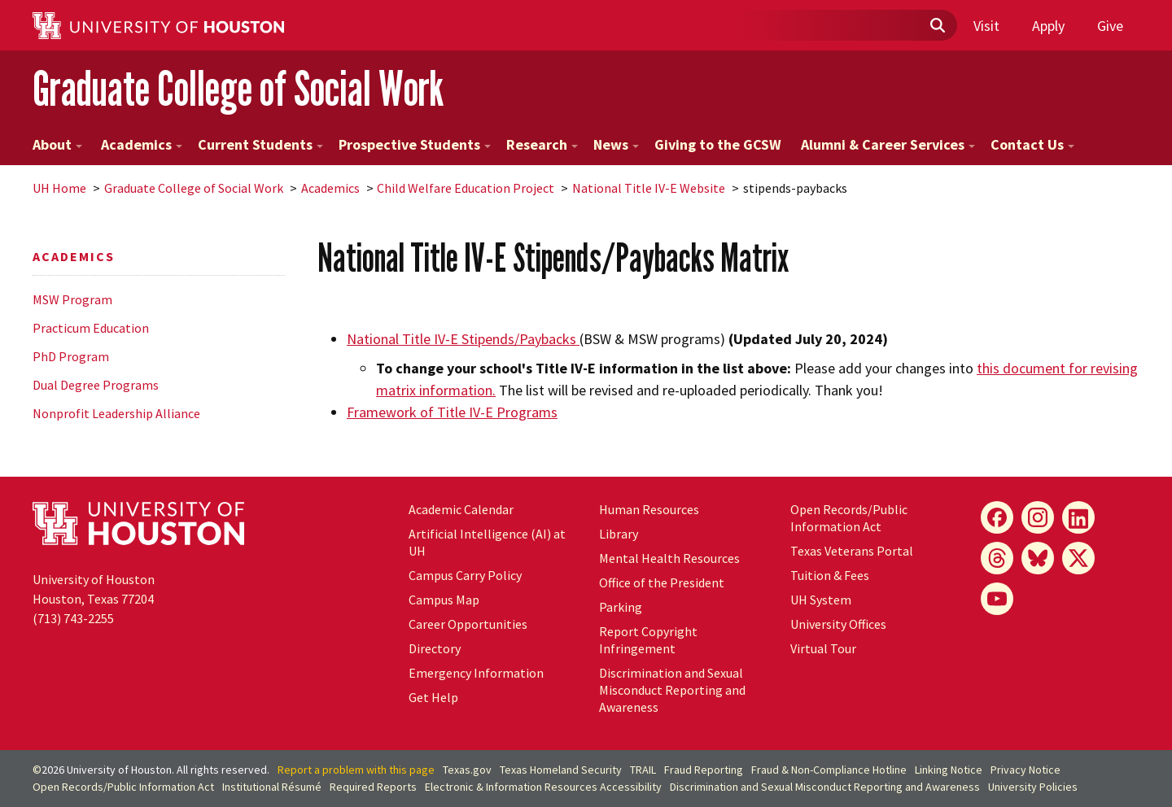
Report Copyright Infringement (648, 640)
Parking (620, 607)
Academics (140, 144)
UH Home (59, 188)
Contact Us (1032, 144)
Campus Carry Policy (465, 575)
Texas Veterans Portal (851, 551)
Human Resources (649, 509)
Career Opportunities (468, 624)
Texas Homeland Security (561, 769)
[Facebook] (997, 517)
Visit (986, 25)
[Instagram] (1037, 517)
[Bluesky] (1037, 558)
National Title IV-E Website (648, 188)
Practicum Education (91, 328)
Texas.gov (467, 769)
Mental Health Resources (669, 558)
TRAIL (643, 769)
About (57, 144)
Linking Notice (948, 769)
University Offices (838, 624)
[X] (1078, 558)
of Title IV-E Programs (452, 412)
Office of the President (661, 582)
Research (542, 144)
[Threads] (997, 558)
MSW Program (72, 299)
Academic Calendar (461, 509)
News (616, 144)
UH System (820, 599)
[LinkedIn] (1078, 517)
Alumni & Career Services (888, 144)
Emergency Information (476, 673)
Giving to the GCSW (717, 144)
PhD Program (71, 356)
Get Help (433, 697)
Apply (1048, 25)
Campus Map (444, 599)
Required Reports (373, 786)
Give (1110, 25)
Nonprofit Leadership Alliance (116, 413)
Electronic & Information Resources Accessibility (543, 786)
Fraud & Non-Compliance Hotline (829, 769)
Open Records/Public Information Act (848, 517)
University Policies (1033, 786)
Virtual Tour (823, 648)
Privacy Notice (1025, 769)
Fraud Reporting (703, 769)
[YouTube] (997, 598)
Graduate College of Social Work (238, 88)
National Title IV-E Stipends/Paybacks (463, 338)
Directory (435, 648)
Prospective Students (415, 144)
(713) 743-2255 (73, 618)
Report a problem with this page (356, 769)
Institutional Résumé (271, 786)
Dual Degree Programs (96, 385)
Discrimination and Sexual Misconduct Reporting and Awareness (672, 690)
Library (618, 534)
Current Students (260, 144)
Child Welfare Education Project (465, 188)
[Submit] (937, 26)
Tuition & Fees (829, 575)
